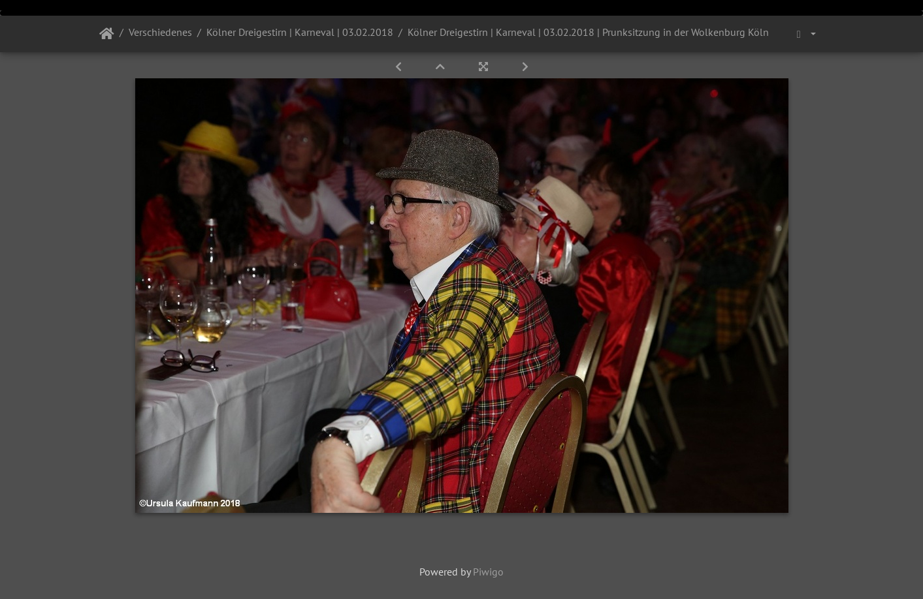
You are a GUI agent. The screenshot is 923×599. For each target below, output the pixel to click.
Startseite (106, 34)
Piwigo (488, 571)
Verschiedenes (160, 31)
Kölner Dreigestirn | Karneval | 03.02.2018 (299, 31)
